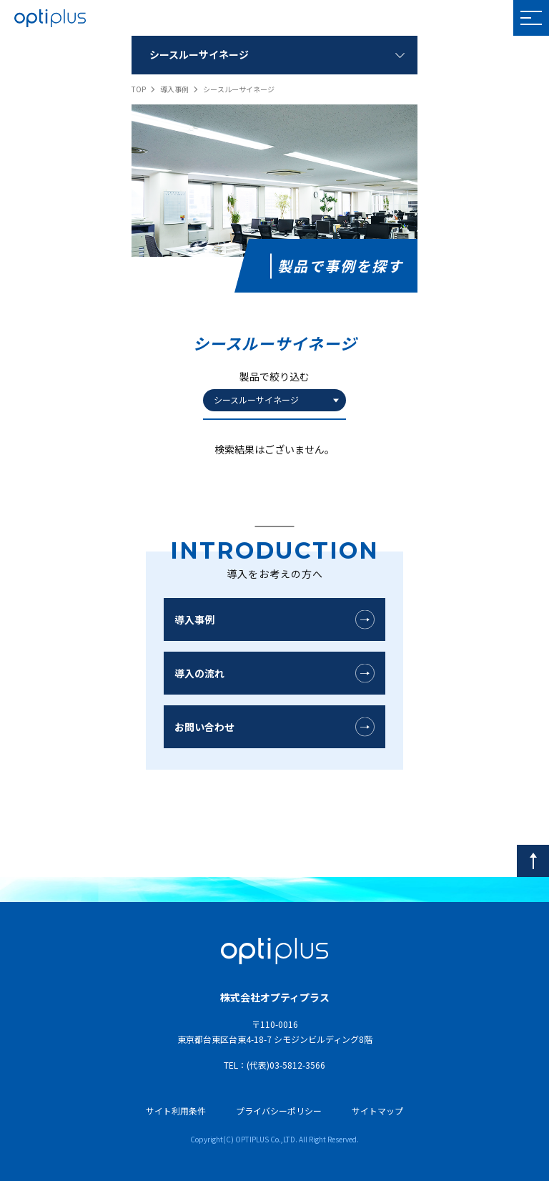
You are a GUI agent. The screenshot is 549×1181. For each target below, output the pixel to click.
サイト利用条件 (176, 1110)
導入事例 (174, 89)
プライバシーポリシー (279, 1110)
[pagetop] (533, 861)
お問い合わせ (204, 727)
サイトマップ (377, 1110)
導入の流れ (199, 673)
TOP (139, 89)
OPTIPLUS (50, 18)
